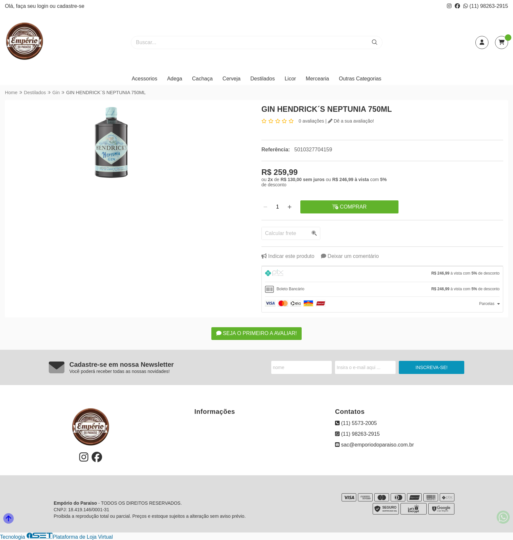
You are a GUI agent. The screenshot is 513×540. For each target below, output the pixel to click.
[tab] (382, 274)
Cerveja (231, 78)
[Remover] (265, 206)
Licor (290, 78)
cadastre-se (70, 6)
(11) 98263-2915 (485, 6)
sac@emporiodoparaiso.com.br (374, 444)
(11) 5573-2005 (356, 423)
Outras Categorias (360, 78)
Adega (174, 78)
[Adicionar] (289, 206)
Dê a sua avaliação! (351, 121)
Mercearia (317, 78)
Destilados (262, 78)
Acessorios (144, 78)
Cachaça (202, 78)
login (43, 6)
